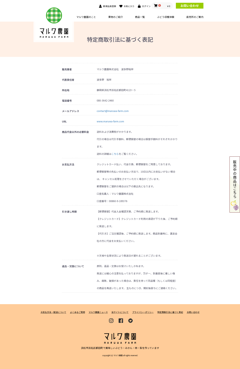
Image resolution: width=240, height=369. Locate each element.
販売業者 (67, 69)
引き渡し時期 (69, 211)
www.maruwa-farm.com (110, 121)
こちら (115, 154)
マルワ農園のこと (86, 17)
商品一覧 (140, 17)
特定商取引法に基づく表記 (170, 312)
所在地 (65, 90)
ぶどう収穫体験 (165, 17)
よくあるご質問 (77, 312)
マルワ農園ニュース (98, 312)
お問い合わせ (189, 5)
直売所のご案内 (194, 17)
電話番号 (67, 100)
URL (64, 121)
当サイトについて (120, 312)
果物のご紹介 (115, 17)
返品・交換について (73, 266)
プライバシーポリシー (143, 312)
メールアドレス (70, 111)
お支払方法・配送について (53, 312)
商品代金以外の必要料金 (75, 132)
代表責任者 (68, 80)
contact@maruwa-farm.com (113, 111)
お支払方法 (68, 164)
